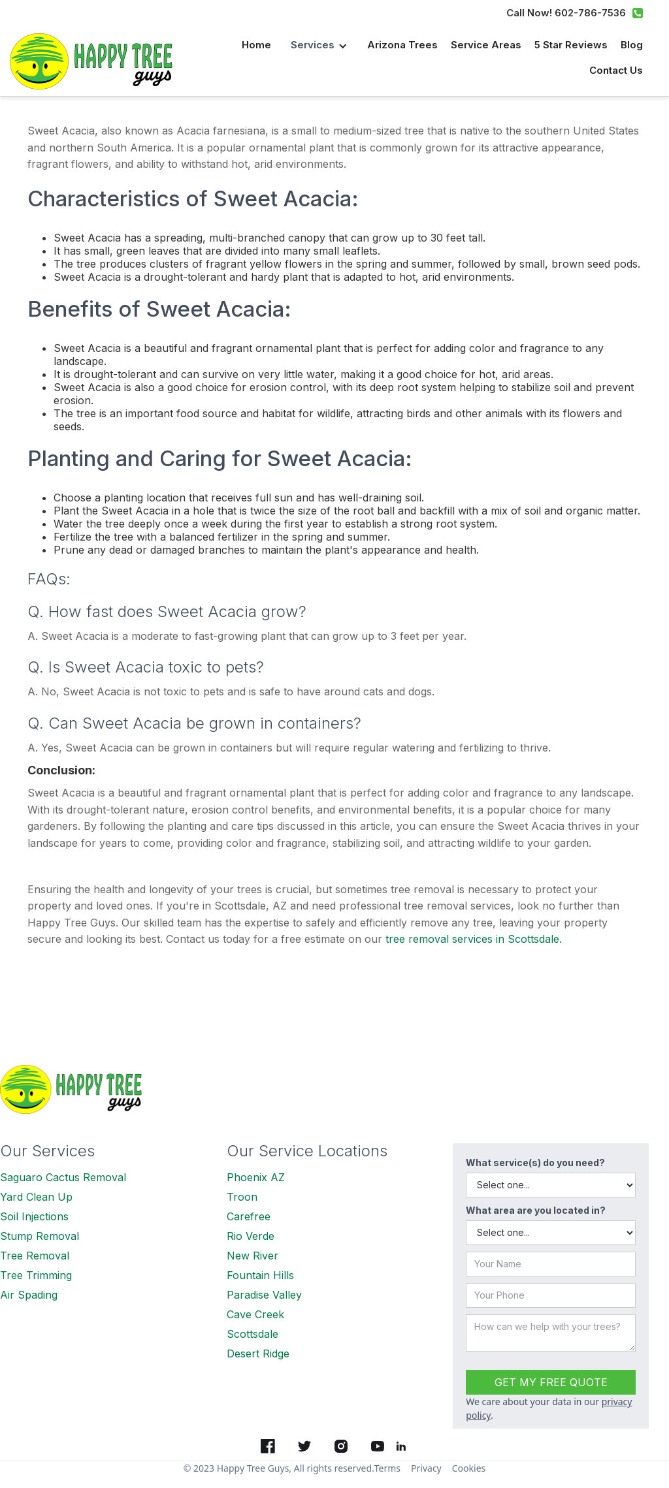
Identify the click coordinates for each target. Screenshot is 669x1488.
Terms (387, 1468)
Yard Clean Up (36, 1196)
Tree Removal (34, 1255)
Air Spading (28, 1294)
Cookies (468, 1468)
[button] (319, 45)
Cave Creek (255, 1314)
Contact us (616, 70)
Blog (632, 45)
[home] (98, 61)
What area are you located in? (536, 1210)
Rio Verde (250, 1236)
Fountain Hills (260, 1275)
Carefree (248, 1216)
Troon (242, 1196)
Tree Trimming (36, 1275)
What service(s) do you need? (535, 1162)
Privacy (426, 1468)
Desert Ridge (258, 1353)
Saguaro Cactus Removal (63, 1177)
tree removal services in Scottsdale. (473, 938)
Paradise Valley (264, 1294)
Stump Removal (39, 1236)
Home (256, 45)
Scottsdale (252, 1333)
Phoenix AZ (256, 1177)
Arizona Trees (402, 45)
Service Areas (486, 45)
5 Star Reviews (571, 45)
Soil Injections (34, 1216)
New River (252, 1255)
